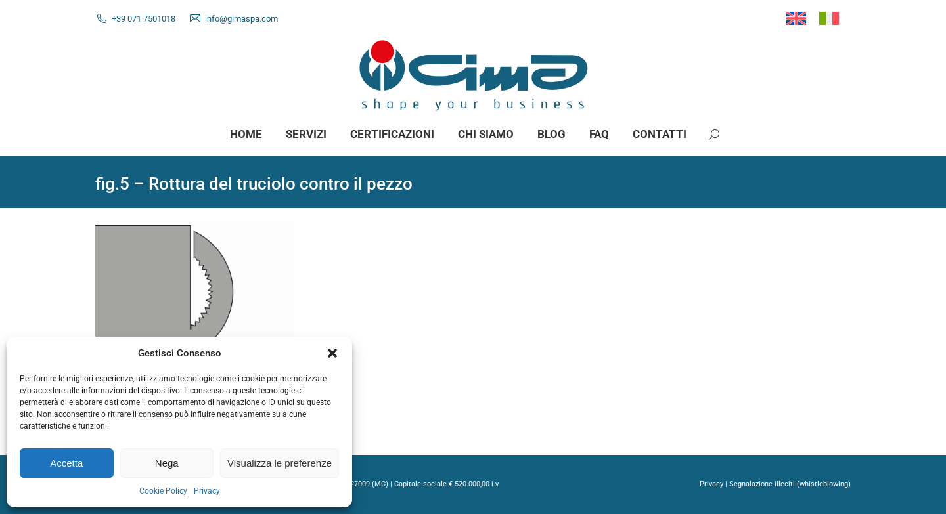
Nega (167, 463)
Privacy (207, 491)
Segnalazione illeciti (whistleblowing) (790, 484)
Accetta (66, 463)
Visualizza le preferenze (279, 463)
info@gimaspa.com (241, 19)
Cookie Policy (163, 491)
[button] (332, 353)
